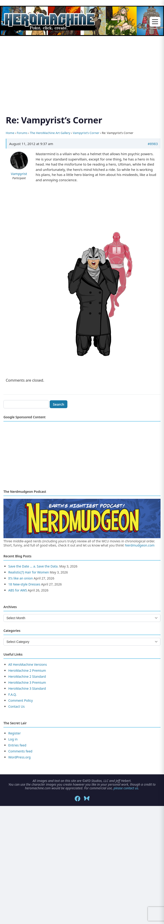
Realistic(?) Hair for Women (28, 572)
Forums (22, 133)
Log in (12, 739)
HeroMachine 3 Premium (27, 682)
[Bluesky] (86, 798)
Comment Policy (20, 700)
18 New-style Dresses (24, 584)
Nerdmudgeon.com (140, 545)
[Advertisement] (82, 70)
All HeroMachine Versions (27, 664)
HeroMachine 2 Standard (27, 676)
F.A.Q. (12, 694)
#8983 (153, 143)
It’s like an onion (20, 578)
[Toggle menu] (155, 22)
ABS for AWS (17, 590)
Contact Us (16, 706)
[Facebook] (77, 798)
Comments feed (20, 751)
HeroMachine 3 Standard (27, 688)
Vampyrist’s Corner (86, 133)
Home (10, 133)
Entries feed (17, 745)
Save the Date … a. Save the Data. (33, 566)
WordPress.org (19, 757)
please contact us (126, 788)
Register (14, 733)
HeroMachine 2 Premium (27, 670)
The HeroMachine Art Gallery (50, 133)
